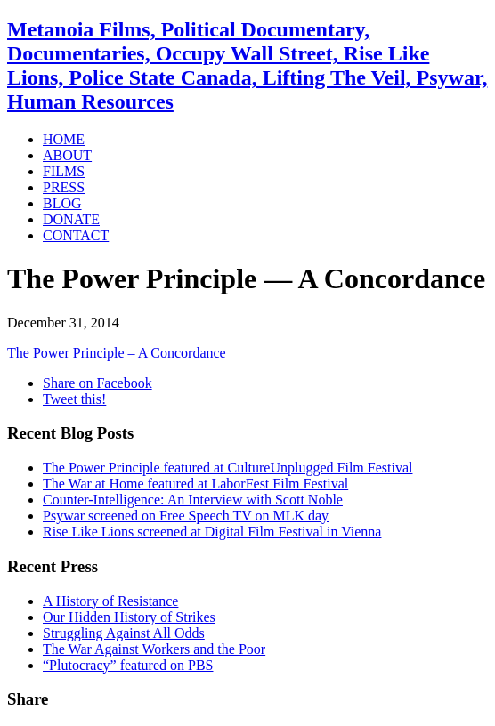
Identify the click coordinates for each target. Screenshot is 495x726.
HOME (64, 139)
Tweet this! (74, 399)
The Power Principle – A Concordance (116, 352)
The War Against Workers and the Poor (154, 649)
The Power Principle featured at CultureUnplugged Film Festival (227, 467)
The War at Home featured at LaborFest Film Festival (195, 483)
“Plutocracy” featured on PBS (128, 665)
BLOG (62, 203)
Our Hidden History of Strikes (129, 617)
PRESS (64, 187)
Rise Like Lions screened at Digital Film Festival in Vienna (212, 531)
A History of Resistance (110, 601)
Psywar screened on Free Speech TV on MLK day (186, 515)
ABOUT (67, 155)
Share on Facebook (97, 383)
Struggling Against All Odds (124, 633)
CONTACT (76, 235)
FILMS (64, 171)
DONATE (71, 219)
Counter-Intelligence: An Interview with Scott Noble (193, 499)
